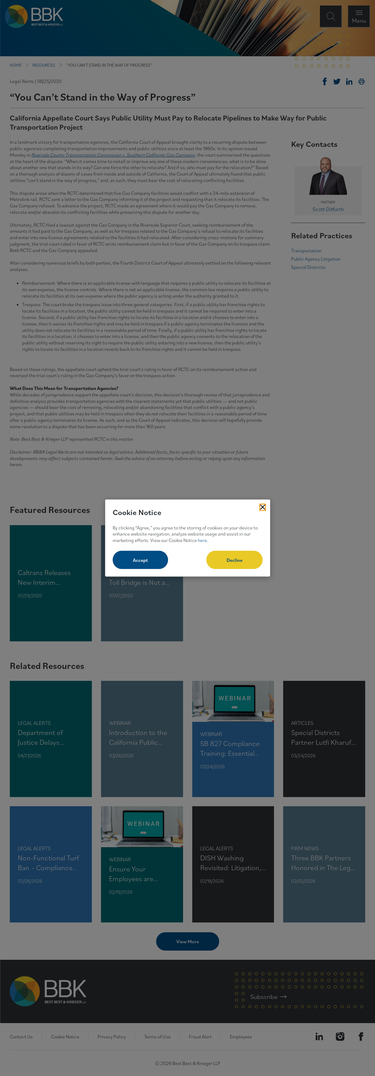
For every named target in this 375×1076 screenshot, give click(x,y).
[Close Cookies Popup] (262, 507)
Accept (140, 560)
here (202, 540)
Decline (234, 560)
